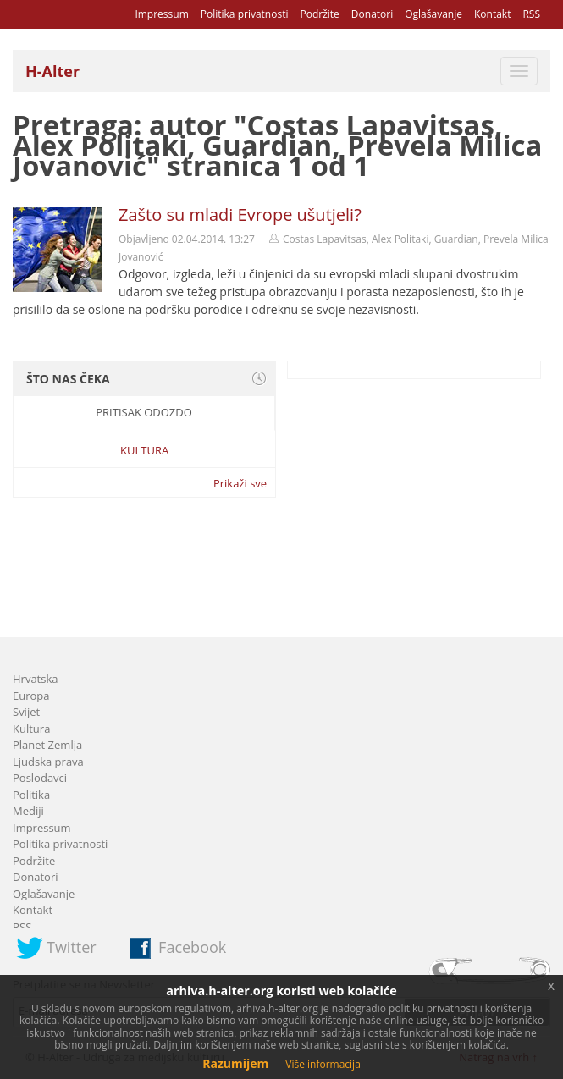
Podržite (319, 14)
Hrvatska (35, 678)
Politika (31, 794)
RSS (531, 14)
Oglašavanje (433, 14)
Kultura (144, 450)
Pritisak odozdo (144, 412)
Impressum (161, 14)
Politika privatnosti (245, 14)
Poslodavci (40, 777)
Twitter (72, 947)
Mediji (28, 810)
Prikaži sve (240, 483)
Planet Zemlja (47, 744)
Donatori (372, 14)
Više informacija (323, 1064)
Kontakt (492, 14)
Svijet (26, 711)
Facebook (192, 947)
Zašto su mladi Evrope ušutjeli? (240, 214)
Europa (31, 695)
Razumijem (235, 1063)
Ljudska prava (48, 761)
